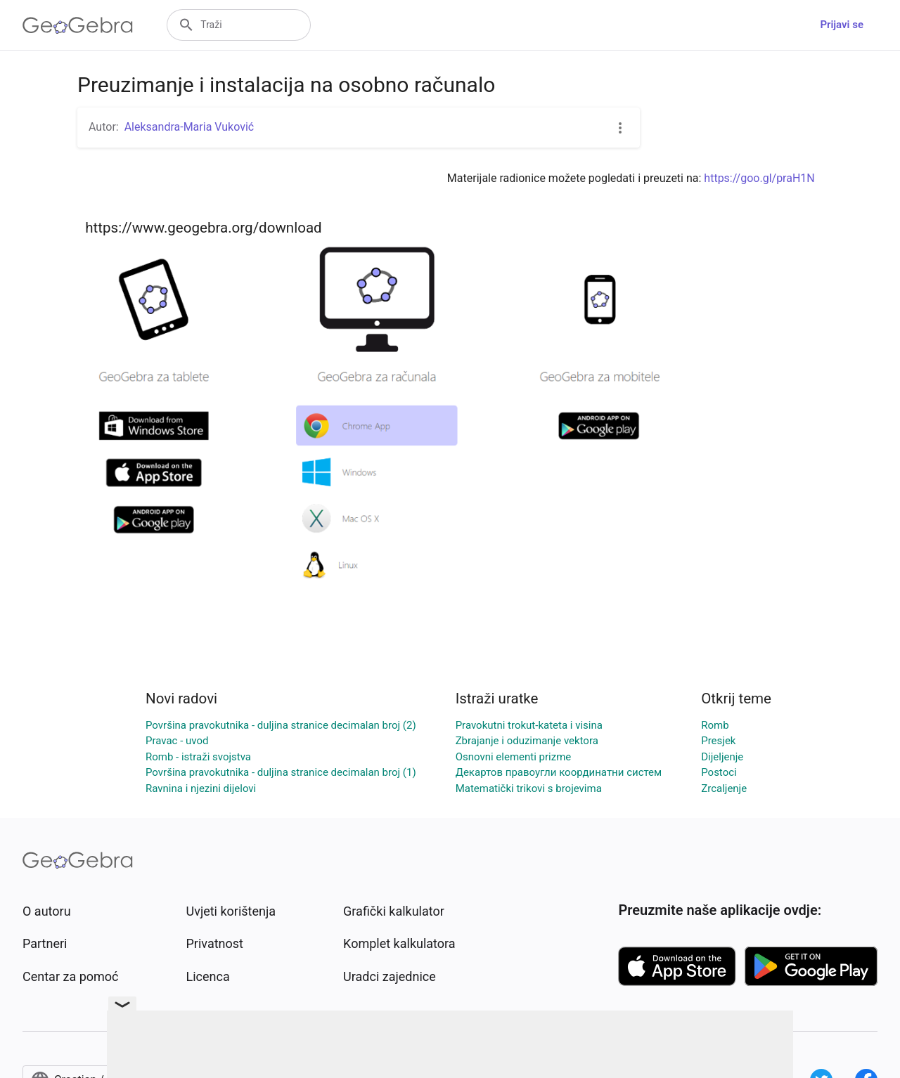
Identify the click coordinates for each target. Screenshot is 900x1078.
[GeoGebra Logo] (77, 25)
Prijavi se (841, 24)
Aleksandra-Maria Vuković (189, 127)
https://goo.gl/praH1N (759, 178)
